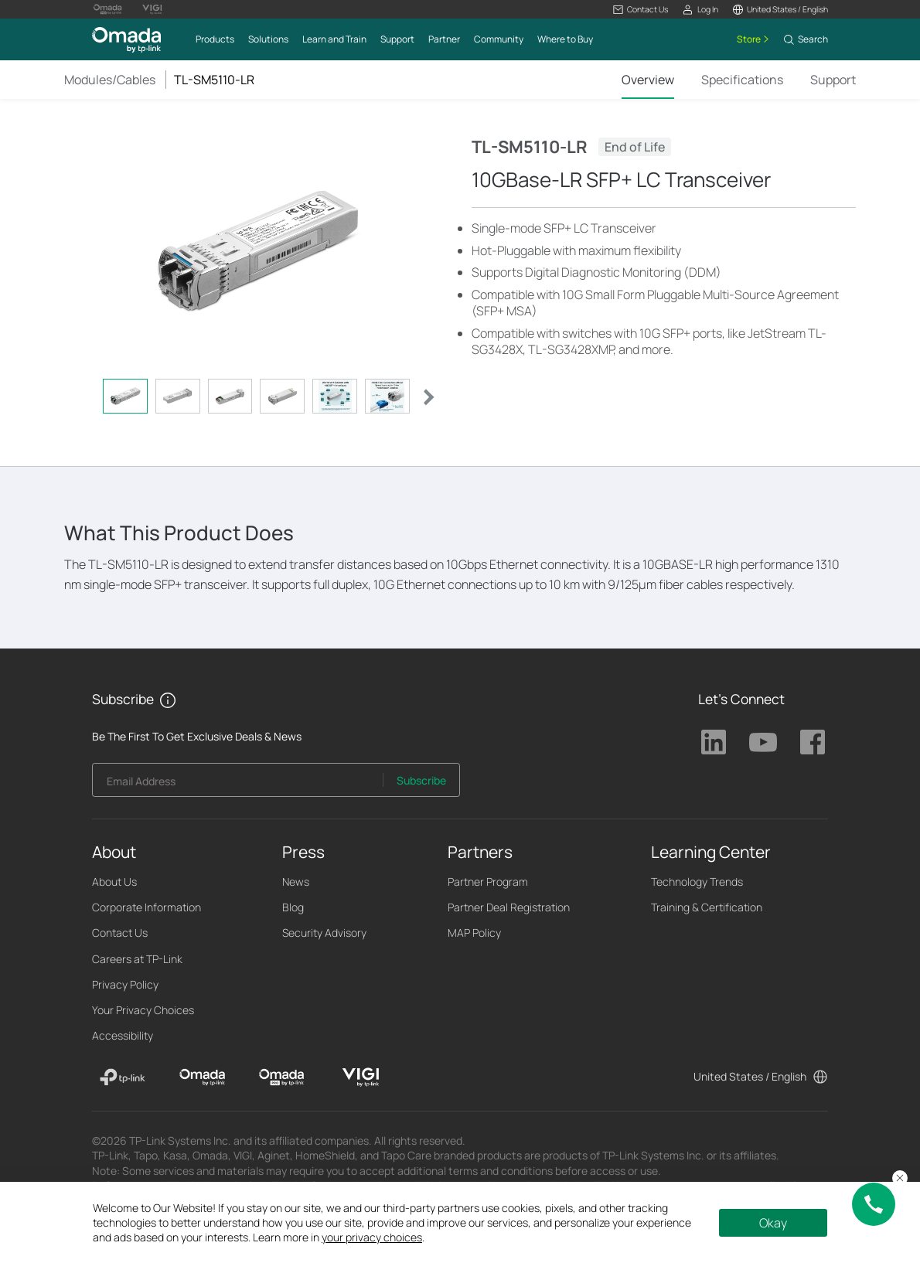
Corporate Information (146, 907)
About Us (114, 881)
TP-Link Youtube (763, 742)
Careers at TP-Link (137, 959)
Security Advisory (324, 932)
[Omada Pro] (281, 1077)
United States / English (749, 1076)
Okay (773, 1222)
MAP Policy (474, 932)
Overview (648, 79)
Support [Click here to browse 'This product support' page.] (833, 79)
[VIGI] (360, 1077)
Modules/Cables (109, 79)
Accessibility (122, 1035)
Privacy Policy (125, 984)
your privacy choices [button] (372, 1237)
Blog (293, 907)
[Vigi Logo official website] (152, 9)
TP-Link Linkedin (713, 742)
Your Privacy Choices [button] (143, 1010)
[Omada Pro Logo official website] (107, 9)
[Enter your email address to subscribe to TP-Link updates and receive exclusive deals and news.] (238, 784)
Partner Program (488, 881)
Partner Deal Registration (509, 907)
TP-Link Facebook (812, 742)
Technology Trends (697, 881)
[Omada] (202, 1077)
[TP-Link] (122, 1077)
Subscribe (421, 780)
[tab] (125, 396)
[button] (640, 9)
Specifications (742, 79)
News (295, 881)
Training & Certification (706, 907)
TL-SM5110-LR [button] (214, 79)
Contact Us (120, 932)
